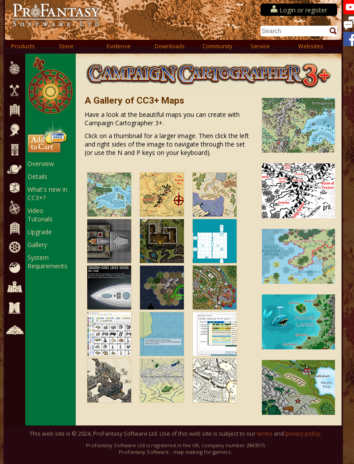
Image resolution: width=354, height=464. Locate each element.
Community (217, 46)
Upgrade (39, 232)
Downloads (170, 46)
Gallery (37, 244)
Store (66, 46)
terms (264, 433)
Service (260, 46)
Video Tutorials (40, 214)
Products (23, 46)
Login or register (303, 10)
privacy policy (302, 433)
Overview (40, 163)
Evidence (119, 46)
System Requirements (47, 261)
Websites (310, 46)
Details (37, 176)
